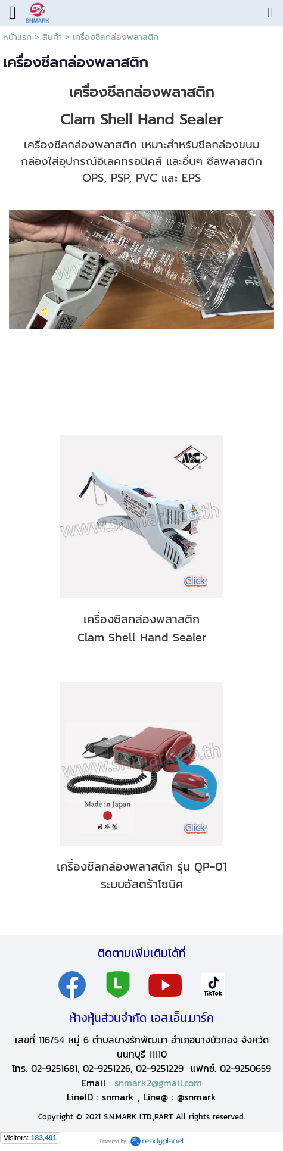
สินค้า (52, 37)
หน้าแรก (17, 37)
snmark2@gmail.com (158, 1082)
